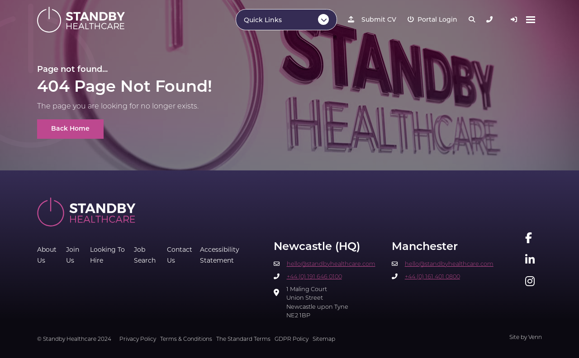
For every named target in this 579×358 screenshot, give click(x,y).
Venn (535, 337)
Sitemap (324, 339)
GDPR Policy (291, 339)
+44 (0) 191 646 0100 (314, 277)
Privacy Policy (137, 339)
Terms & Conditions (186, 339)
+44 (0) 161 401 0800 (432, 277)
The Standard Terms (243, 339)
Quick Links (263, 20)
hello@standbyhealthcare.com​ (331, 264)
